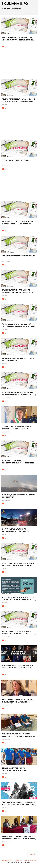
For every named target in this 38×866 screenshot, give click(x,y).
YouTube (26, 860)
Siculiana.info (18, 860)
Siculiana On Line (6, 860)
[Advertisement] (19, 64)
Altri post (33, 854)
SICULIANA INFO (14, 3)
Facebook (33, 860)
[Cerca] (31, 3)
